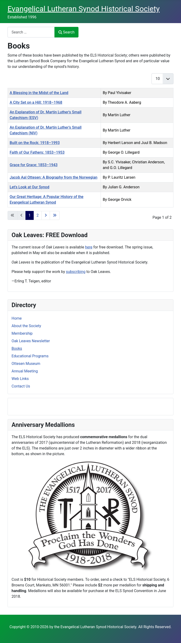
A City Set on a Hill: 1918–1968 (36, 102)
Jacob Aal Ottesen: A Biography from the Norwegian (53, 177)
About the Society (26, 326)
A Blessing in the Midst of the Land (39, 93)
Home (17, 318)
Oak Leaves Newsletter (31, 341)
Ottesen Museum (26, 363)
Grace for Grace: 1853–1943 (34, 165)
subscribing (76, 271)
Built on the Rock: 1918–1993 (35, 142)
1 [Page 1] (30, 215)
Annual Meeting (25, 371)
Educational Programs (30, 356)
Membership (22, 333)
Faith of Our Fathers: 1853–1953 (37, 152)
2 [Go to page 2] (38, 215)
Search (66, 32)
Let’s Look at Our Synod (29, 187)
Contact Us (21, 386)
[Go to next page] (45, 215)
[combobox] (31, 32)
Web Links (20, 378)
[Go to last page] (55, 215)
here (88, 247)
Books (17, 348)
